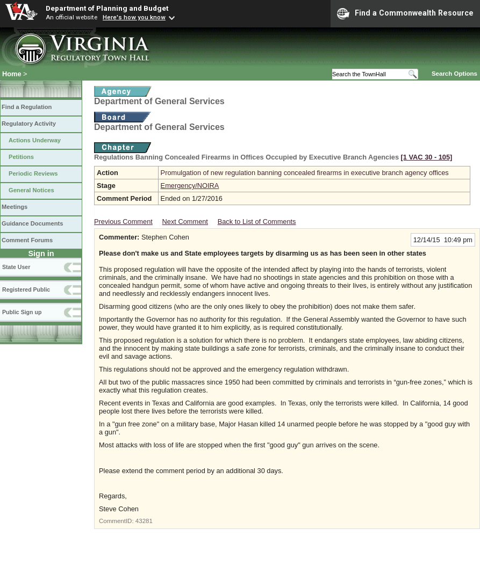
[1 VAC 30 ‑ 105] (427, 157)
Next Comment (185, 222)
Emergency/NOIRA (190, 186)
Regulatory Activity (29, 123)
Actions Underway (35, 140)
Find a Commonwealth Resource (405, 13)
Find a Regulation (27, 107)
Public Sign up (21, 312)
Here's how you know (134, 17)
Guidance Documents (32, 223)
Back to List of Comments (257, 222)
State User (16, 267)
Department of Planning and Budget (107, 8)
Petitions (21, 157)
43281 (144, 521)
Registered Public (26, 289)
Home (12, 74)
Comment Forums (27, 240)
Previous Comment (123, 222)
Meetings (14, 207)
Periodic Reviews (33, 173)
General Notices (31, 190)
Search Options (454, 73)
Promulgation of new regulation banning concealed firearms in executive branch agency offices (305, 173)
